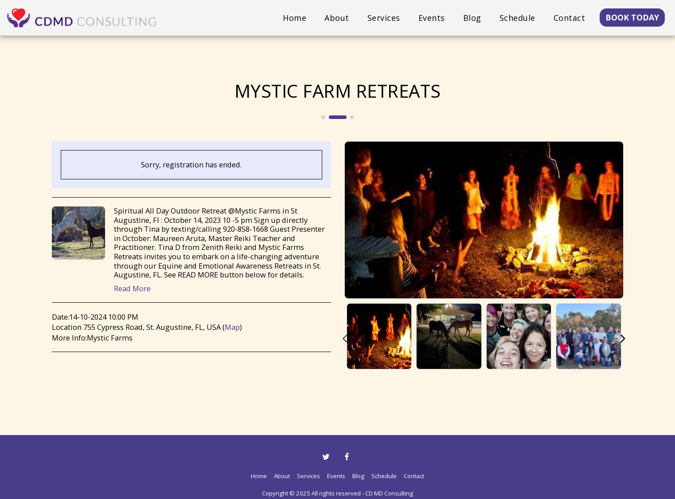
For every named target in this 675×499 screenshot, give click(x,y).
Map (232, 327)
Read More (132, 288)
